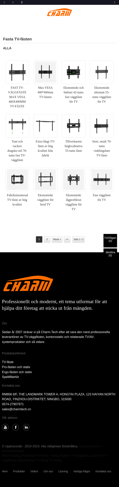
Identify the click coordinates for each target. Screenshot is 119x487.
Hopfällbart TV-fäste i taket (39, 455)
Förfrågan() (110, 239)
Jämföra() (110, 254)
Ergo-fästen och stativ (17, 372)
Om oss (48, 471)
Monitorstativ (10, 455)
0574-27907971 (13, 404)
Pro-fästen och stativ (16, 367)
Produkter (19, 471)
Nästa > (57, 239)
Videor (34, 471)
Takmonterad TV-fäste (32, 460)
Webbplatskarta (12, 451)
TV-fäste (8, 362)
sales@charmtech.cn (16, 409)
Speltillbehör (10, 377)
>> (67, 239)
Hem (5, 471)
